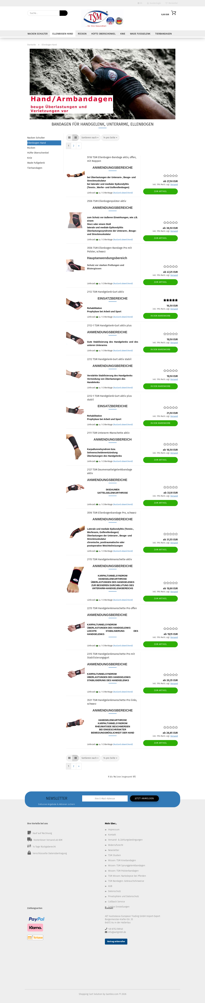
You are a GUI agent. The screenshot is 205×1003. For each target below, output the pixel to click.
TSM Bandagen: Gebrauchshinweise (126, 881)
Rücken (82, 33)
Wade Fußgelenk (140, 33)
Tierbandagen (163, 33)
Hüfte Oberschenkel (103, 33)
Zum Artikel (160, 191)
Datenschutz (114, 891)
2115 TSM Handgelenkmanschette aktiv (109, 559)
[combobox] (90, 138)
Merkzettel (172, 3)
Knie (122, 33)
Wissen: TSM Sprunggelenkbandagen (126, 865)
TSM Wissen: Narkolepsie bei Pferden (127, 876)
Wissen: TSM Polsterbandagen (123, 870)
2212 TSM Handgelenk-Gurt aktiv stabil (109, 359)
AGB (110, 886)
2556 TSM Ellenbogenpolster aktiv (106, 201)
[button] (69, 138)
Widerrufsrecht (115, 845)
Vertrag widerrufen (116, 941)
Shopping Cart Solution (90, 994)
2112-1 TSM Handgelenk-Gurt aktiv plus (109, 325)
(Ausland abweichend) (123, 193)
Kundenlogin (154, 3)
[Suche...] (64, 13)
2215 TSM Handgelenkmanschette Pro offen (112, 608)
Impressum (113, 829)
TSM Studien (114, 855)
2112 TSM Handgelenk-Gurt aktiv (105, 291)
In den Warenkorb (160, 316)
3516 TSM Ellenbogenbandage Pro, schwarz (111, 512)
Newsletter (113, 850)
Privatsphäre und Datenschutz (123, 896)
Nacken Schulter (38, 33)
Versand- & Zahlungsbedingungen (125, 839)
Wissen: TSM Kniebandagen (122, 860)
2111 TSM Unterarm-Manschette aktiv (108, 432)
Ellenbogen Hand (62, 33)
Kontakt (112, 834)
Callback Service (116, 901)
